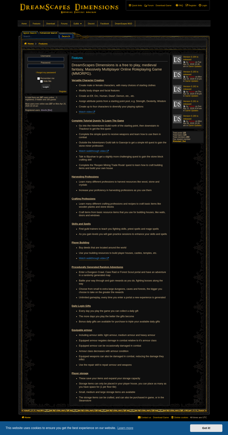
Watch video (85, 111)
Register (62, 91)
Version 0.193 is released (190, 73)
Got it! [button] (206, 428)
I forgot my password (46, 72)
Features (36, 24)
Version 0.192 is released (190, 87)
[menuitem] (202, 5)
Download (50, 24)
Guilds (77, 24)
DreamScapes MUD (123, 24)
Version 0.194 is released (190, 58)
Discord (91, 24)
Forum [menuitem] (149, 5)
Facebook (104, 24)
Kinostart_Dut (179, 141)
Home (24, 24)
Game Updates (194, 66)
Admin (192, 62)
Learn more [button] (125, 428)
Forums (64, 24)
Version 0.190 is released (190, 117)
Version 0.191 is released (190, 102)
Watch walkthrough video (92, 151)
